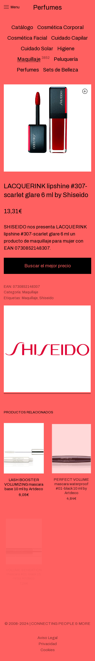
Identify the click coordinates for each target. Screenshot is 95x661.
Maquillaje (29, 59)
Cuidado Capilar (69, 38)
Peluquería (66, 59)
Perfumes (28, 70)
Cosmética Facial (27, 38)
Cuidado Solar (37, 48)
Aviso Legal (47, 638)
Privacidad (48, 644)
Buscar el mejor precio (47, 265)
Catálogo (22, 27)
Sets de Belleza (60, 70)
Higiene (65, 48)
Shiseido (46, 298)
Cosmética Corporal (60, 27)
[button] (84, 91)
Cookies (48, 650)
